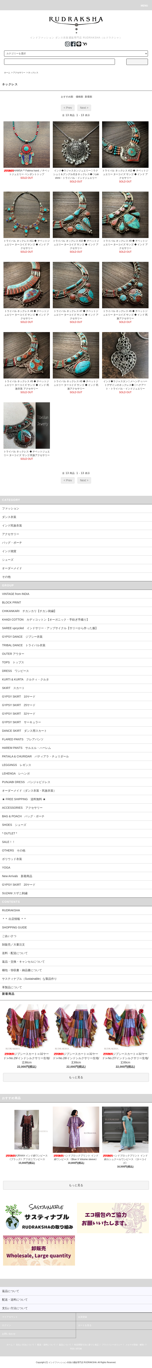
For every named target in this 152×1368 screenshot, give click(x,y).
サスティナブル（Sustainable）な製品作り (29, 978)
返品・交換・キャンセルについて (23, 961)
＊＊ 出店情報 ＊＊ (14, 918)
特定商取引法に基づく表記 (86, 1345)
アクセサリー (19, 72)
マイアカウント (10, 1317)
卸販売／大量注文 (13, 944)
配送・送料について (46, 1345)
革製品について (12, 987)
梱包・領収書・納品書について (22, 970)
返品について (65, 1345)
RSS (72, 1349)
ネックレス (33, 72)
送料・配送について (15, 953)
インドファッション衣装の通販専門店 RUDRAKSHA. (73, 1362)
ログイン (6, 1325)
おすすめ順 (67, 96)
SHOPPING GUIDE (14, 927)
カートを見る (84, 1325)
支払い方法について (25, 1345)
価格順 (79, 96)
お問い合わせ (8, 1334)
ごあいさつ (9, 936)
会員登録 (82, 1317)
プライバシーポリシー (112, 1345)
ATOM (79, 1349)
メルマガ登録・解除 (135, 1345)
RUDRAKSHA (11, 910)
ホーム (7, 72)
